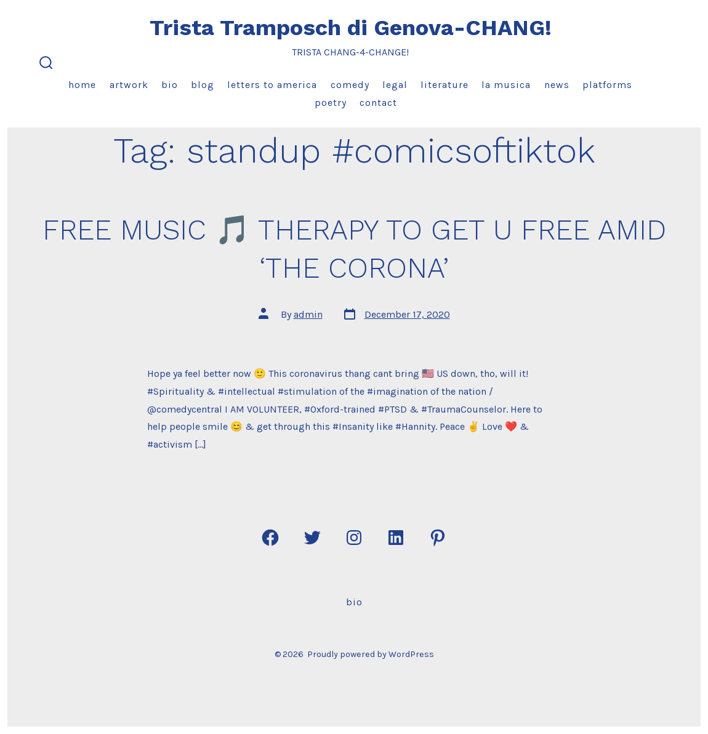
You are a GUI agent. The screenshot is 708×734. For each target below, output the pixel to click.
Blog (202, 85)
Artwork (129, 85)
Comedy (350, 85)
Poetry (331, 102)
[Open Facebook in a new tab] (270, 537)
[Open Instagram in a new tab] (354, 537)
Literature (444, 85)
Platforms (607, 85)
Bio (169, 85)
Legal (395, 85)
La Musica (506, 85)
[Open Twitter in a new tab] (312, 537)
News (556, 85)
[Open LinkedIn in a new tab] (396, 537)
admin (308, 314)
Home (82, 85)
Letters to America (272, 85)
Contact (378, 102)
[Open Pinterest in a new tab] (437, 537)
